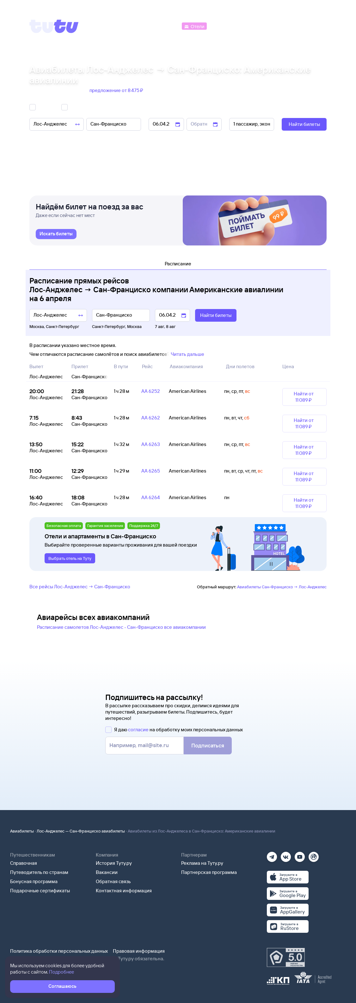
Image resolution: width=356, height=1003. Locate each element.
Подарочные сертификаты (40, 891)
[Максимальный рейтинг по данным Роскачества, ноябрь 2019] (286, 957)
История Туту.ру (114, 863)
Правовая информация (139, 951)
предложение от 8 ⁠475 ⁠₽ (116, 90)
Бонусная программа (34, 881)
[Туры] (251, 25)
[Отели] (194, 25)
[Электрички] (223, 25)
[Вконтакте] (286, 855)
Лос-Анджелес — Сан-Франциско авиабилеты (81, 830)
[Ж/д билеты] (133, 25)
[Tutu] (54, 26)
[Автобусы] (167, 25)
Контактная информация (124, 891)
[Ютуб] (300, 855)
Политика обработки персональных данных (59, 951)
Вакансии (107, 872)
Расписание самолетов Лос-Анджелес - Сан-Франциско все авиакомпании (121, 627)
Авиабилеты (22, 830)
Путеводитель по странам (39, 872)
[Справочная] (313, 25)
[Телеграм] (272, 855)
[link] (56, 234)
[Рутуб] (314, 855)
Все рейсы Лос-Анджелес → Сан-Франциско (79, 587)
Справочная (23, 863)
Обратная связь (113, 881)
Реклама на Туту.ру (202, 863)
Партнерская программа (209, 872)
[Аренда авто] (280, 25)
